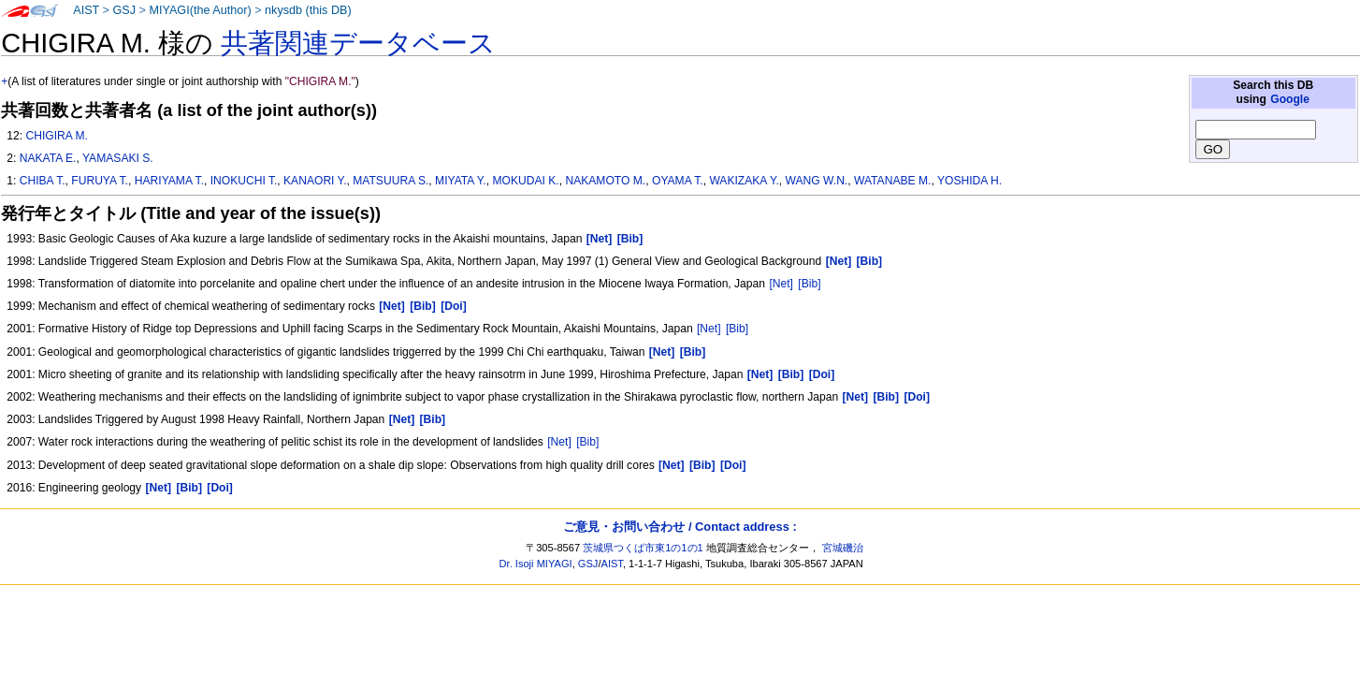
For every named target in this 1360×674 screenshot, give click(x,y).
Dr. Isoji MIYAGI (535, 563)
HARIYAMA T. (169, 180)
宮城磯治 (842, 547)
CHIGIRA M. (56, 135)
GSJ (124, 10)
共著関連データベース (358, 43)
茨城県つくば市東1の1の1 (643, 547)
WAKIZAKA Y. (743, 180)
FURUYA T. (99, 180)
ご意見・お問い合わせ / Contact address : (679, 527)
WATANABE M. (892, 180)
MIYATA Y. (460, 180)
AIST (86, 10)
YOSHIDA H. (969, 180)
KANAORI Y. (314, 180)
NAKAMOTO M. (605, 180)
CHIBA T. (42, 180)
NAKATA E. (48, 158)
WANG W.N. (817, 180)
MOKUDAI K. (525, 180)
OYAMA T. (677, 180)
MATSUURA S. (390, 180)
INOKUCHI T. (244, 180)
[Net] (781, 283)
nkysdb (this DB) (308, 10)
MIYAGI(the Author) (200, 10)
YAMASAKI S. (117, 158)
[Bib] (809, 283)
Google (1289, 99)
